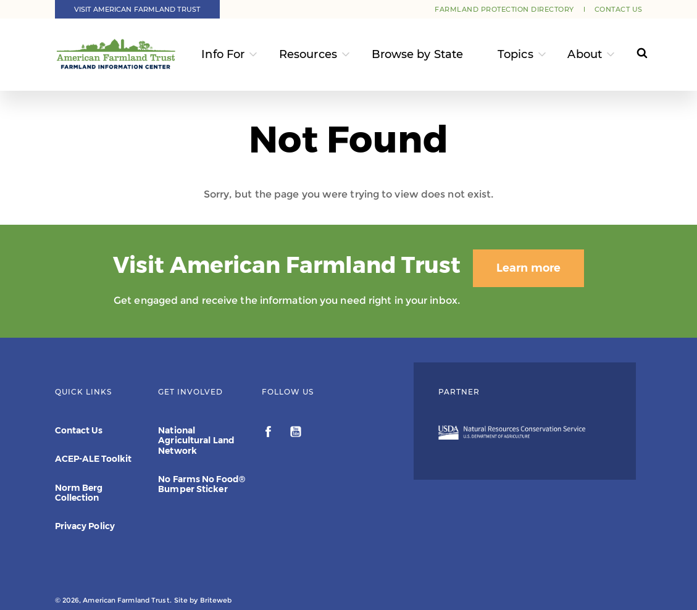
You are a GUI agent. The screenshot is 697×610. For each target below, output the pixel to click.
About (584, 54)
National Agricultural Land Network (196, 440)
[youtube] (296, 433)
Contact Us (619, 9)
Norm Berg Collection (79, 492)
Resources (308, 54)
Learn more (528, 268)
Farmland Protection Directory (504, 9)
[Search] (634, 55)
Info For (222, 54)
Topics (515, 54)
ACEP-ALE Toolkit (93, 458)
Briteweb (216, 600)
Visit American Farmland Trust (137, 9)
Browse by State (418, 54)
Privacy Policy (85, 526)
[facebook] (269, 433)
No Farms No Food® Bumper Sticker (201, 484)
